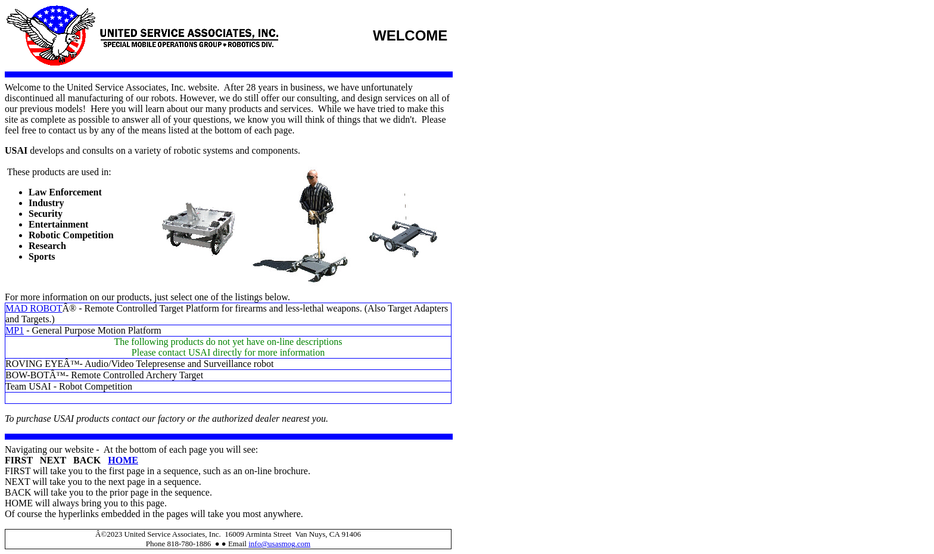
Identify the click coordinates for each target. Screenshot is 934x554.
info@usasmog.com (279, 543)
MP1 (14, 330)
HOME (123, 460)
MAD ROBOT (34, 308)
